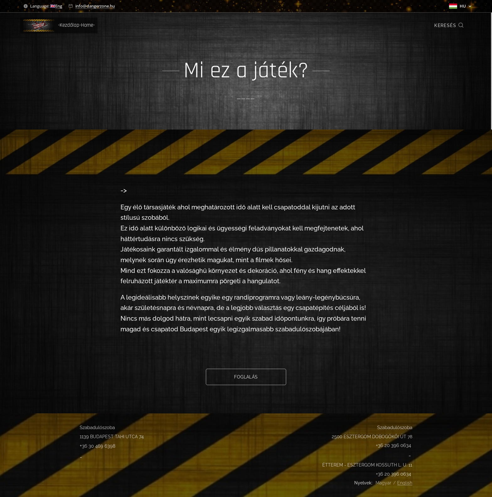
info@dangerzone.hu (95, 6)
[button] (449, 25)
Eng (58, 6)
